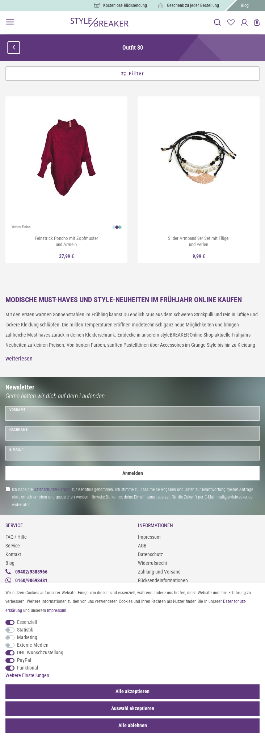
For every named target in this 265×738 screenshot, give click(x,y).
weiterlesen (19, 358)
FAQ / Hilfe (16, 537)
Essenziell (27, 622)
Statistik (25, 630)
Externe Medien (33, 645)
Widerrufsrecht (152, 563)
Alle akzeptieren (132, 691)
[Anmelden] (244, 22)
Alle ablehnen (132, 725)
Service (12, 546)
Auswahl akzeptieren (132, 708)
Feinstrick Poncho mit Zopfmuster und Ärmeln (66, 241)
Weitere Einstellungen (27, 675)
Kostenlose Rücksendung (125, 5)
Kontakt (13, 554)
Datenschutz (150, 554)
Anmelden (132, 473)
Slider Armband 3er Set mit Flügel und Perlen (199, 241)
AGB (142, 546)
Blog (245, 5)
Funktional (27, 668)
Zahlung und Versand (159, 572)
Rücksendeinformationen (163, 580)
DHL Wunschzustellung (40, 652)
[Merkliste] (230, 22)
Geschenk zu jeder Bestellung (193, 5)
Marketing (27, 637)
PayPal (24, 660)
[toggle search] (217, 22)
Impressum (149, 537)
